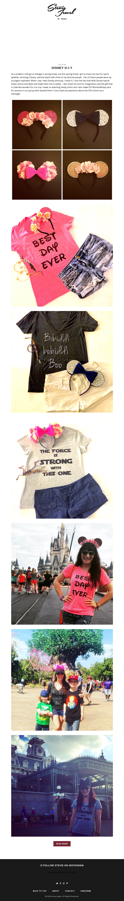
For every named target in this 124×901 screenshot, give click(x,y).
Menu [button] (64, 19)
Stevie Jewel (62, 10)
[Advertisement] (62, 44)
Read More (62, 843)
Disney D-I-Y (62, 68)
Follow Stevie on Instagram (62, 865)
